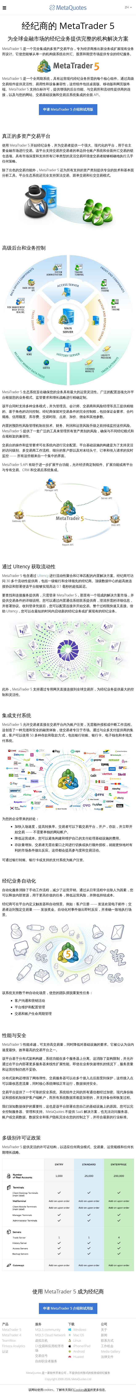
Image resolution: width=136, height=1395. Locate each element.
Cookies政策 (82, 1390)
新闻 (104, 1335)
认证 (5, 1351)
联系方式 (107, 1340)
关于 (104, 1329)
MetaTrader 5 (11, 1329)
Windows (79, 1329)
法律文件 (107, 1356)
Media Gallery (110, 1351)
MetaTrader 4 (11, 1335)
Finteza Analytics (13, 1346)
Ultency (43, 575)
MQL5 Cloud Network (50, 1335)
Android (79, 1351)
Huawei (78, 1356)
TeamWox (9, 1340)
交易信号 (41, 1355)
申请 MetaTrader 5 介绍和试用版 (68, 109)
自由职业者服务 (46, 1361)
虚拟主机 (41, 1340)
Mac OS (78, 1335)
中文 (126, 7)
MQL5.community (47, 1329)
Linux (77, 1340)
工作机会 (107, 1346)
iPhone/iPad (81, 1346)
